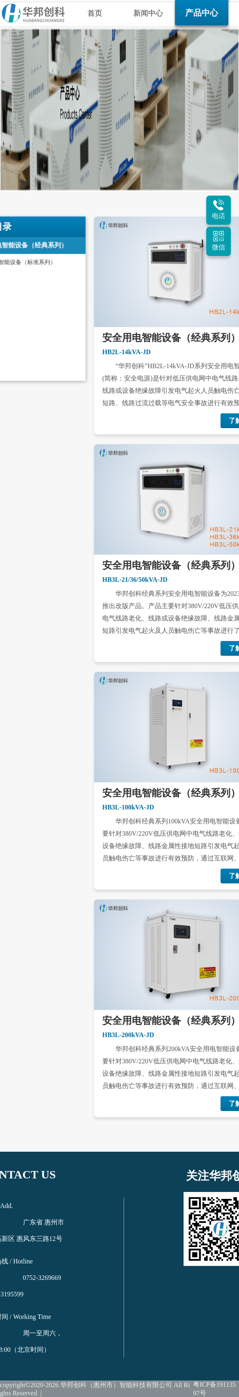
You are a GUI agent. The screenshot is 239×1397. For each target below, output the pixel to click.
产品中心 (201, 12)
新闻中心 (148, 13)
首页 (94, 13)
